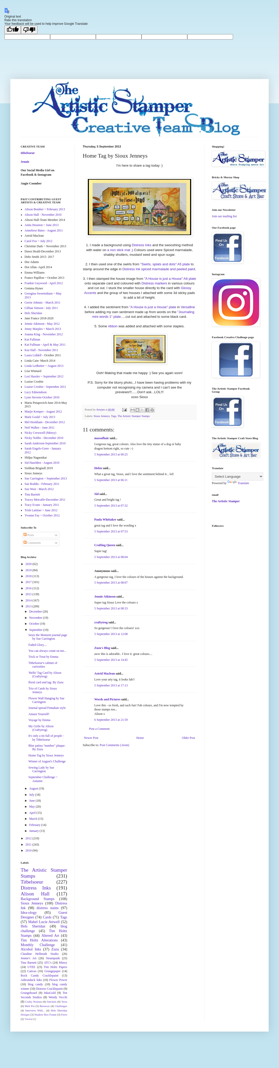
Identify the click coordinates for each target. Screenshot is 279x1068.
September (36, 630)
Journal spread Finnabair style (47, 708)
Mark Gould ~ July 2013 (40, 417)
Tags (113, 415)
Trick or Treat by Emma (43, 657)
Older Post (188, 738)
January (34, 831)
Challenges (61, 1006)
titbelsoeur (28, 153)
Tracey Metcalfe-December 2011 (45, 499)
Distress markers (154, 283)
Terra (64, 1001)
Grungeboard (29, 993)
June (32, 800)
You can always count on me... (47, 651)
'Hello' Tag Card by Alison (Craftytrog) (44, 674)
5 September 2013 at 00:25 (111, 454)
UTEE (31, 967)
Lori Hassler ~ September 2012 (44, 376)
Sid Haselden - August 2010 (42, 463)
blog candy (35, 984)
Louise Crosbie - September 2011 (45, 387)
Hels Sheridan (33, 313)
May (32, 806)
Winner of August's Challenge (47, 761)
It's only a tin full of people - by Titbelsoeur (46, 737)
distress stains (48, 908)
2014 (29, 600)
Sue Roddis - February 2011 (42, 484)
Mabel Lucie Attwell (44, 922)
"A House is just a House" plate (152, 307)
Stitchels (51, 1001)
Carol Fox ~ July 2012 (38, 241)
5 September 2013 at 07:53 (111, 531)
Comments (32, 543)
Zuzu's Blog (102, 648)
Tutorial (29, 1019)
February (35, 825)
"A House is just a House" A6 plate (170, 279)
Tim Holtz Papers (55, 967)
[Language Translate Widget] (237, 477)
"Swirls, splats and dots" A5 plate (165, 264)
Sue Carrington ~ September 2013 (46, 478)
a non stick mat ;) (120, 250)
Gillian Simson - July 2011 (41, 308)
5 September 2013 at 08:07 (111, 582)
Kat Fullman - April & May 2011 (45, 344)
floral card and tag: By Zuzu (46, 682)
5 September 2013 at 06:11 (111, 480)
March (33, 819)
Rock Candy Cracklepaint (39, 975)
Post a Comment (99, 729)
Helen (98, 468)
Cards (47, 917)
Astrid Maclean (104, 673)
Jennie (25, 162)
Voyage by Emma (39, 720)
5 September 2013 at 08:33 (111, 608)
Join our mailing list (224, 216)
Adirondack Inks (31, 980)
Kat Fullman (32, 339)
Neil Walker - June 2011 (40, 427)
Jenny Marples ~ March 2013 (43, 329)
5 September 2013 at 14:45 (111, 660)
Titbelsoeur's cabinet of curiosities (42, 664)
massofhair (101, 438)
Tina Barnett (32, 494)
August (34, 788)
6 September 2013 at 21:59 (111, 720)
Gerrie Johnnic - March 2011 (42, 302)
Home (140, 738)
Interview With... (35, 1010)
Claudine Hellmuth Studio (40, 954)
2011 (29, 844)
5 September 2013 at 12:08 (111, 634)
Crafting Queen (104, 545)
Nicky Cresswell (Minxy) (40, 433)
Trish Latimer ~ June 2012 (41, 510)
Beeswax (45, 1006)
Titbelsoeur (32, 882)
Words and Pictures (107, 699)
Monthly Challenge (38, 945)
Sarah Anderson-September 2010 (45, 443)
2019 (29, 570)
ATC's (48, 962)
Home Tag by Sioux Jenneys (46, 755)
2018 (29, 576)
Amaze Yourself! (38, 714)
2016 (29, 588)
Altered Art (50, 935)
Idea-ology (29, 912)
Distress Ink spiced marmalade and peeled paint (158, 269)
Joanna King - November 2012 (44, 334)
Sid (96, 494)
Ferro (64, 1014)
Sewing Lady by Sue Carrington (41, 769)
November (36, 618)
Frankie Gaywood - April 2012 (44, 283)
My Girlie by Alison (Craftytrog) (40, 728)
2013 (29, 606)
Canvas (31, 971)
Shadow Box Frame (45, 1014)
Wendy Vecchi (58, 997)
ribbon (113, 326)
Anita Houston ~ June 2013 (42, 225)
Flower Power (58, 980)
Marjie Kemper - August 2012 (43, 411)
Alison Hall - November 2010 (43, 214)
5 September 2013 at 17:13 (111, 685)
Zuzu (55, 949)
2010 (29, 850)
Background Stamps (38, 899)
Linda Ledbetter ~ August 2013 (44, 366)
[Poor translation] (29, 30)
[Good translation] (12, 30)
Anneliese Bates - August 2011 (44, 230)
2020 (29, 564)
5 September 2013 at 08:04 (111, 557)
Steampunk (53, 958)
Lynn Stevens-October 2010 (42, 397)
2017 (29, 582)
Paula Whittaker (105, 519)
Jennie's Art (28, 958)
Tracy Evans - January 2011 (42, 505)
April (32, 813)
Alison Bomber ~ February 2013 (45, 209)
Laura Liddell (33, 355)
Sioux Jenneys (102, 415)
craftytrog (101, 622)
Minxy (63, 962)
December (36, 611)
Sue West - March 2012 (39, 489)
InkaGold (50, 993)
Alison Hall (35, 893)
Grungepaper (52, 971)
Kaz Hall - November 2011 (41, 350)
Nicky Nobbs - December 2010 (44, 438)
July (32, 794)
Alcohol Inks (31, 949)
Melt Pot (30, 1006)
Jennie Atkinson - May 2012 (42, 324)
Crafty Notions (33, 1001)
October (34, 623)
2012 (29, 838)
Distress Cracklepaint (49, 988)
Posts (29, 535)
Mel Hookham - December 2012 (45, 422)
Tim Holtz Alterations (39, 940)
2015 (29, 594)
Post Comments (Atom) (114, 745)
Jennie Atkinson (104, 596)
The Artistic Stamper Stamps (134, 415)
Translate (238, 483)
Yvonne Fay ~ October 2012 (42, 515)
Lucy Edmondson (36, 392)
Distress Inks (141, 245)
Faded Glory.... (37, 645)
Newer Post (91, 738)
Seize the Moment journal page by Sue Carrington (47, 636)
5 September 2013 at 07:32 (111, 505)
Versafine (188, 307)
